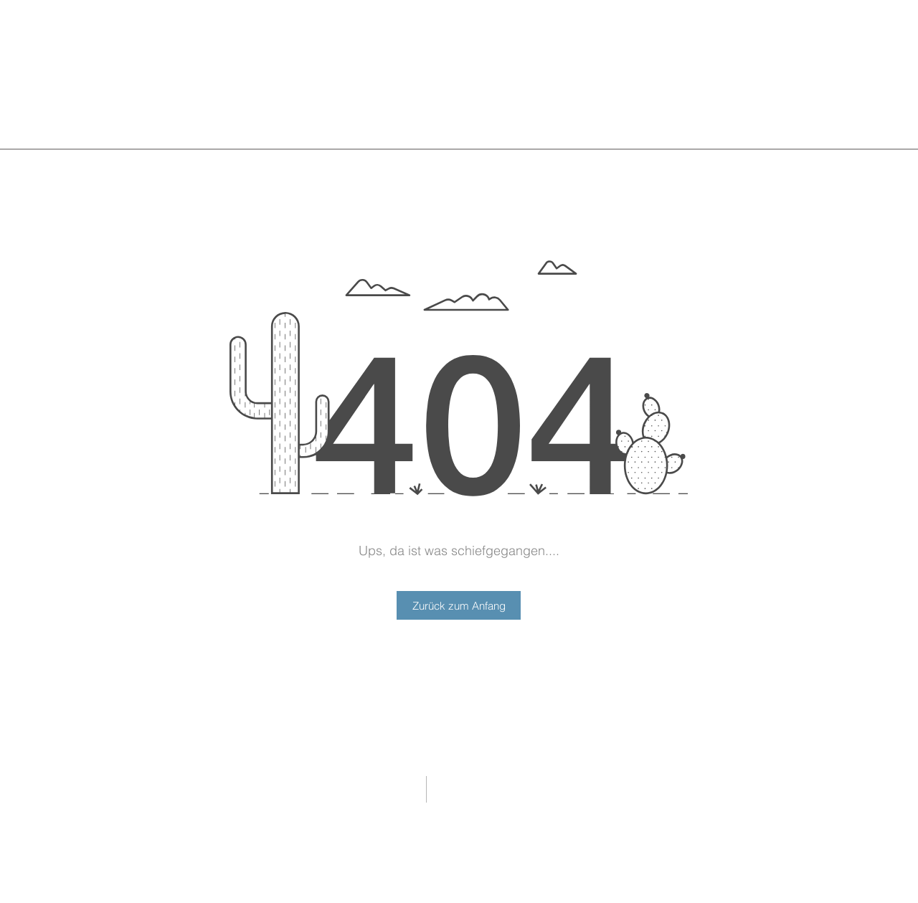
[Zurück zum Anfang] (459, 605)
